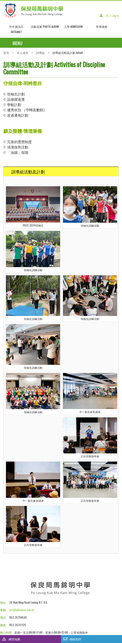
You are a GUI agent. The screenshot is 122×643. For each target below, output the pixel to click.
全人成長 (22, 52)
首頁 (6, 52)
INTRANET (16, 32)
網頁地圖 (14, 639)
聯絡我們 (75, 639)
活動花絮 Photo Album (45, 26)
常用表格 (101, 26)
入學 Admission (73, 26)
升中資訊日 (16, 26)
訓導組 (40, 52)
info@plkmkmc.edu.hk (21, 610)
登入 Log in (112, 15)
